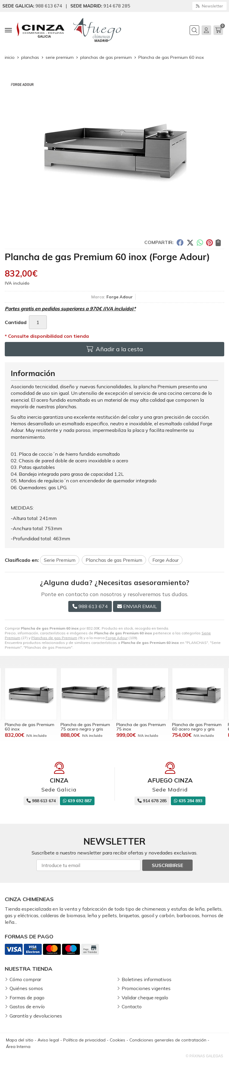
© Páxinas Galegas (204, 1056)
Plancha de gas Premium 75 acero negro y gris (141, 726)
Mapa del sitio (19, 1040)
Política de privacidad (84, 1040)
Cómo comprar (25, 979)
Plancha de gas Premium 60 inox (85, 726)
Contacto (132, 1006)
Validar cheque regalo (145, 998)
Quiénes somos (26, 988)
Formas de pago (27, 998)
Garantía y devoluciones (36, 1016)
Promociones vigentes (146, 988)
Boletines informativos (146, 979)
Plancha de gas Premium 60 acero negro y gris (29, 726)
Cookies (117, 1040)
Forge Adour (117, 638)
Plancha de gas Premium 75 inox (197, 726)
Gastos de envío (27, 1006)
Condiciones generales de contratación (167, 1040)
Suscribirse (167, 865)
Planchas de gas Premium (54, 638)
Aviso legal (48, 1040)
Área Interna (18, 1046)
